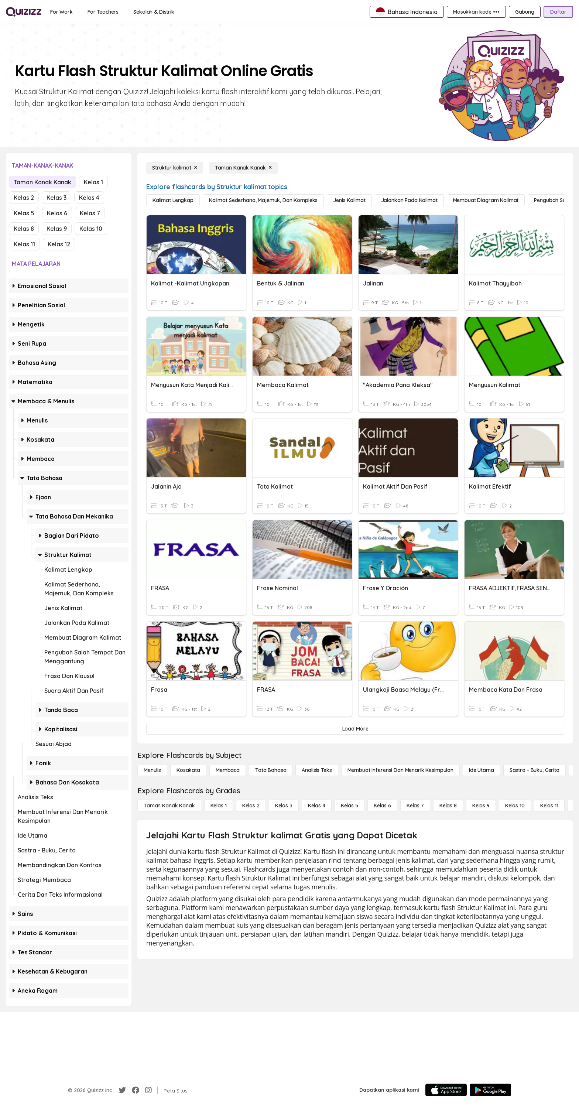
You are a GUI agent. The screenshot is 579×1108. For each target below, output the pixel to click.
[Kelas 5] (349, 805)
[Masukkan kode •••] (476, 12)
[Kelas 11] (549, 805)
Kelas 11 (24, 244)
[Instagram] (148, 1090)
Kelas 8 (24, 228)
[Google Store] (490, 1090)
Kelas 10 (90, 228)
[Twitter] (122, 1090)
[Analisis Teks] (316, 770)
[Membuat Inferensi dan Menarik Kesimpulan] (400, 770)
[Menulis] (152, 770)
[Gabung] (525, 12)
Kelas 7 (90, 213)
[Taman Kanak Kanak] (243, 168)
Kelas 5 (24, 213)
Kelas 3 (56, 197)
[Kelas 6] (382, 805)
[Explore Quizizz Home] (23, 12)
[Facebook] (135, 1090)
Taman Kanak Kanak (42, 182)
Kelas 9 (57, 228)
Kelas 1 (93, 182)
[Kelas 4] (317, 805)
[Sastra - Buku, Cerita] (534, 770)
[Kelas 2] (251, 805)
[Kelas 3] (284, 805)
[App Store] (446, 1090)
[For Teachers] (103, 12)
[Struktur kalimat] (174, 168)
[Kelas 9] (481, 805)
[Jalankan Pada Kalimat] (409, 200)
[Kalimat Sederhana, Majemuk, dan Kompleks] (263, 200)
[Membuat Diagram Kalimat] (486, 200)
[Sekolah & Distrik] (153, 12)
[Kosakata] (188, 770)
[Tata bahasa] (270, 770)
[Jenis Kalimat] (349, 200)
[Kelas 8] (448, 805)
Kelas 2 (24, 197)
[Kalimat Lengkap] (173, 200)
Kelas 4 (89, 197)
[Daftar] (558, 12)
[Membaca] (227, 770)
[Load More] (355, 729)
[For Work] (61, 12)
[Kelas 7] (415, 805)
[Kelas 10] (515, 805)
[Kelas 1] (218, 805)
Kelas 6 (57, 213)
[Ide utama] (481, 770)
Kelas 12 (59, 244)
